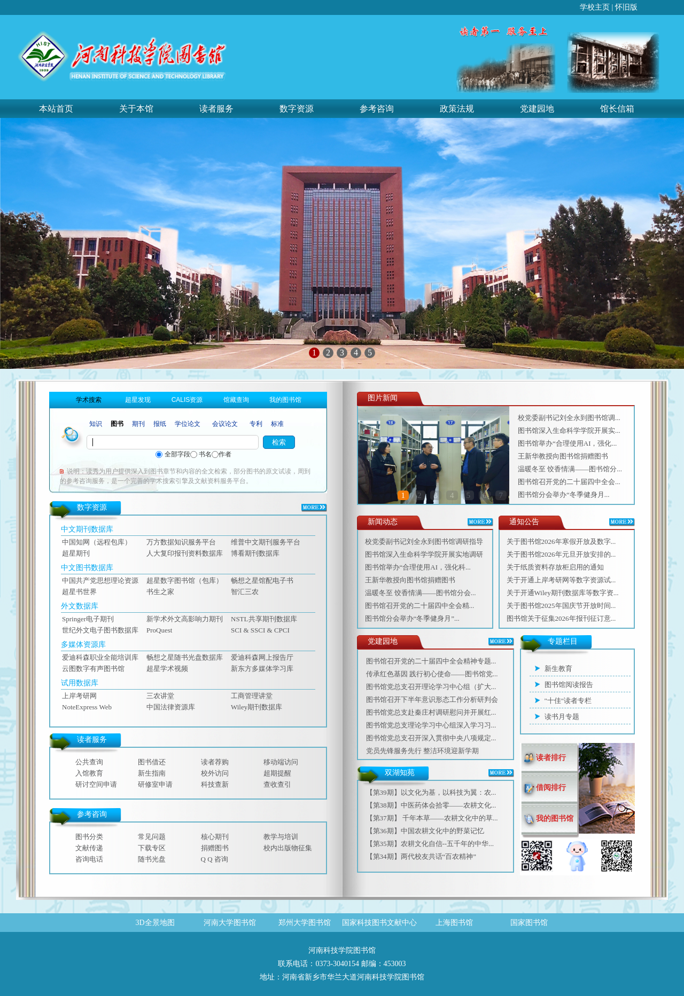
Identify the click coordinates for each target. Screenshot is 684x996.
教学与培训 (280, 837)
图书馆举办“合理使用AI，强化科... (418, 567)
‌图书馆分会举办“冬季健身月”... (412, 618)
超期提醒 (277, 773)
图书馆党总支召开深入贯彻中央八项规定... (431, 738)
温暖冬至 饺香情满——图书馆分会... (420, 593)
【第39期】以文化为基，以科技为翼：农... (431, 792)
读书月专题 (562, 717)
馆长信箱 (617, 108)
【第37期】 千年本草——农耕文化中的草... (432, 818)
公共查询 (89, 762)
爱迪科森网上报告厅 (262, 657)
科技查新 (215, 784)
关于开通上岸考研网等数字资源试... (561, 580)
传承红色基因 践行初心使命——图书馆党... (432, 674)
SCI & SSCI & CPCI (260, 630)
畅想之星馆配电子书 (262, 580)
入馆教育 (89, 773)
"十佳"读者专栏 (568, 701)
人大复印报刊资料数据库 (184, 553)
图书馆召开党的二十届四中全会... (569, 482)
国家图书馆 (529, 923)
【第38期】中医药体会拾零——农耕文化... (431, 805)
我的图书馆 (554, 819)
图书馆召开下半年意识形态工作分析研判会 (432, 699)
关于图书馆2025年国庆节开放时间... (561, 606)
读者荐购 (215, 762)
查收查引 (277, 784)
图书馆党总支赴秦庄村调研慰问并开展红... (431, 712)
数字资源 (296, 108)
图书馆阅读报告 (569, 685)
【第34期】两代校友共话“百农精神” (421, 856)
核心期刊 (215, 837)
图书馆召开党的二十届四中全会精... (420, 606)
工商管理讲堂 (252, 696)
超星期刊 (76, 553)
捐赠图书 (215, 848)
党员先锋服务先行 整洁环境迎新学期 (422, 751)
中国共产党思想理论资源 (100, 580)
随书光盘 (152, 859)
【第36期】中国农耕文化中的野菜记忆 (425, 831)
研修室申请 (155, 784)
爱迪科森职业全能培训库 (100, 657)
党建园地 (537, 108)
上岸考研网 (79, 696)
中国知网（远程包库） (96, 542)
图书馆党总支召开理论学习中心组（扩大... (431, 687)
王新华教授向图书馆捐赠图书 (563, 456)
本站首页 (56, 108)
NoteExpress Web (87, 707)
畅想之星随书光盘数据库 (184, 657)
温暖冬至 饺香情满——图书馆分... (570, 469)
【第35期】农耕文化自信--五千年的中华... (430, 844)
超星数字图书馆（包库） (184, 580)
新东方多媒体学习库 (262, 669)
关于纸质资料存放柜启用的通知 (555, 567)
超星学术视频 (167, 669)
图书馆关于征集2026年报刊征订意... (561, 618)
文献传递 (89, 848)
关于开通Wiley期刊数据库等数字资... (563, 593)
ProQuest (159, 630)
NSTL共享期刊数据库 (264, 619)
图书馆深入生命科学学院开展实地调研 (424, 554)
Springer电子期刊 (88, 619)
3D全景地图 (154, 923)
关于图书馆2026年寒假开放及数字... (561, 541)
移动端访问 (280, 762)
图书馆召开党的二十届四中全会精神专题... (431, 661)
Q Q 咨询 (214, 859)
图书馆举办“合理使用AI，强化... (567, 443)
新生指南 (152, 773)
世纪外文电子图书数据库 (100, 630)
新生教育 (558, 669)
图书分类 (89, 837)
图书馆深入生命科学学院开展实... (569, 430)
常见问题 (152, 837)
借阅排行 (551, 788)
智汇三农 (245, 592)
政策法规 (457, 108)
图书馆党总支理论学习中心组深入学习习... (431, 725)
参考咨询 (377, 108)
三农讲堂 (160, 696)
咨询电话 (89, 859)
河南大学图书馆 (230, 923)
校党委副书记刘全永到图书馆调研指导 (424, 541)
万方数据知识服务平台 (181, 542)
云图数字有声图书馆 (93, 669)
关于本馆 (136, 108)
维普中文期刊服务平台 (265, 542)
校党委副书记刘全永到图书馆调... (569, 418)
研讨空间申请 (96, 784)
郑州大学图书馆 (304, 923)
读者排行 (551, 758)
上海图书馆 (454, 923)
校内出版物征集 (287, 848)
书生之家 (160, 592)
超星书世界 (79, 592)
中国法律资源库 (170, 707)
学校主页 (595, 7)
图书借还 (152, 762)
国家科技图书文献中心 (379, 923)
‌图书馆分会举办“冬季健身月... (564, 495)
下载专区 (152, 848)
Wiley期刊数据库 (256, 707)
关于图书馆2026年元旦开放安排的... (561, 554)
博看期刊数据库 (255, 553)
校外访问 (215, 773)
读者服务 (216, 108)
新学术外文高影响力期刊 (184, 619)
